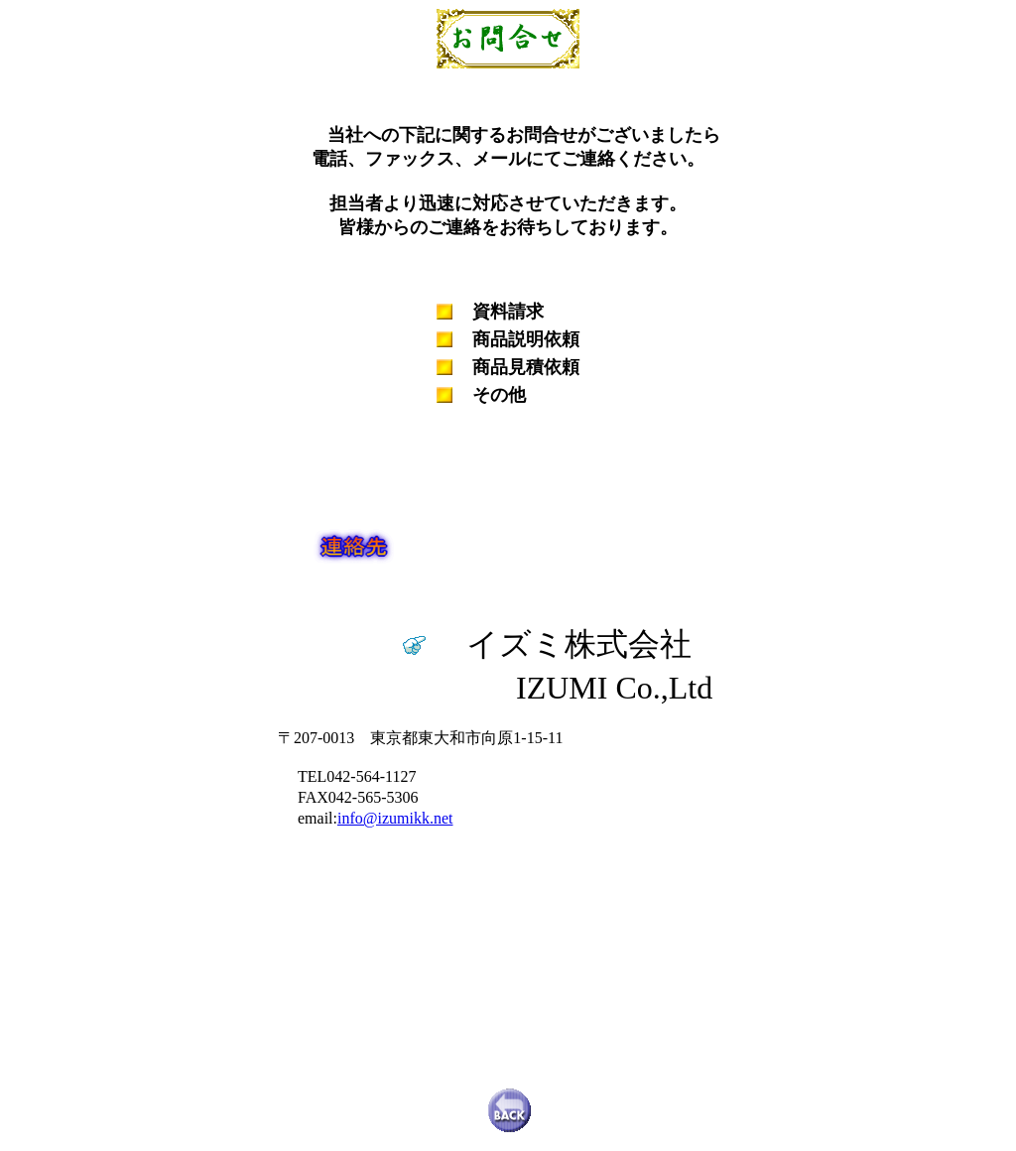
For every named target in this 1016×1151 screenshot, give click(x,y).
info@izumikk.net (395, 818)
